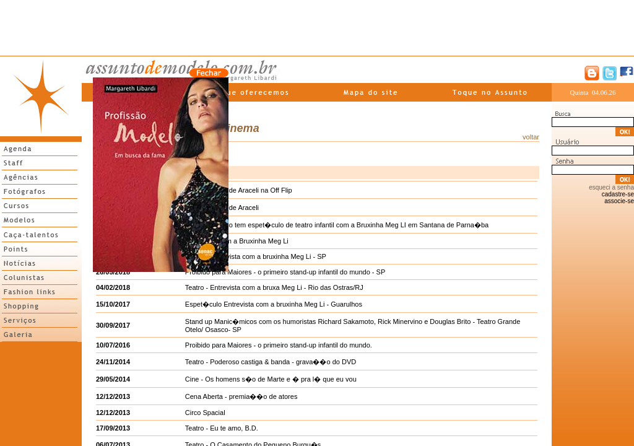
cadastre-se (618, 194)
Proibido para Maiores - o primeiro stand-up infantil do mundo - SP (285, 272)
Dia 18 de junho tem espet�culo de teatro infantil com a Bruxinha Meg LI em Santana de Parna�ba (337, 225)
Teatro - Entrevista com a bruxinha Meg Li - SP (255, 256)
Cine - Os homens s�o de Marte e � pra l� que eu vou (271, 379)
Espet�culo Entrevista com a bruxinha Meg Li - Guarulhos (273, 304)
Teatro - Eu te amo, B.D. (221, 428)
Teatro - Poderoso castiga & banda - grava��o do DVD (270, 361)
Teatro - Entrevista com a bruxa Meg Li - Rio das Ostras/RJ (274, 287)
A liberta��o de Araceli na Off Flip (238, 190)
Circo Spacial (205, 412)
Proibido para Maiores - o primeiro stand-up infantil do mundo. (278, 345)
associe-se (619, 201)
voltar (531, 137)
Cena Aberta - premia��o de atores (241, 396)
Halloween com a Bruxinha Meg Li (237, 241)
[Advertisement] (317, 28)
